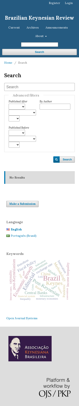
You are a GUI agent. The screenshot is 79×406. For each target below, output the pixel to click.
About (39, 36)
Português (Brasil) (23, 236)
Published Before (19, 127)
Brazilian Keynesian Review (39, 18)
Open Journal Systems (21, 318)
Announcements (57, 27)
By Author (46, 101)
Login (69, 3)
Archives (33, 27)
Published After (18, 101)
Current (14, 27)
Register (54, 3)
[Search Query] (39, 44)
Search (39, 52)
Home (8, 63)
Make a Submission (22, 204)
